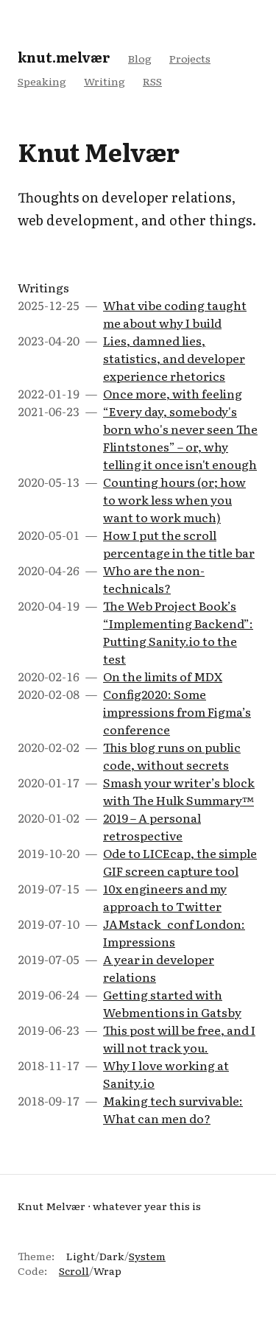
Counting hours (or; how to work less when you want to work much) (174, 499)
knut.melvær (64, 57)
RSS (152, 81)
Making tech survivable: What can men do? (173, 1109)
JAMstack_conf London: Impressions (174, 932)
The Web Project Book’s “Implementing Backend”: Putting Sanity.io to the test (178, 632)
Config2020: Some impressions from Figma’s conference (177, 711)
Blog (140, 58)
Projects (189, 58)
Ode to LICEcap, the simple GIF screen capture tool (180, 861)
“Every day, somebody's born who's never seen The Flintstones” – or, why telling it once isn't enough (180, 437)
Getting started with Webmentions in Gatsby (172, 1003)
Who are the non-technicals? (154, 579)
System (147, 1255)
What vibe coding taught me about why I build (175, 313)
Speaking (42, 81)
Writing (104, 81)
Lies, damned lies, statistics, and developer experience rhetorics (174, 357)
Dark (111, 1255)
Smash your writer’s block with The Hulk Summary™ (179, 791)
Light (80, 1255)
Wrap (107, 1270)
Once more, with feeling (172, 393)
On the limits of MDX (162, 676)
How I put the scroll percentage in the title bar (179, 543)
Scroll (74, 1270)
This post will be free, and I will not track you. (179, 1038)
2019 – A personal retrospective (152, 826)
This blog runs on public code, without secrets (172, 755)
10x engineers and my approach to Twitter (165, 897)
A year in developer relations (158, 967)
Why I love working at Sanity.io (166, 1074)
